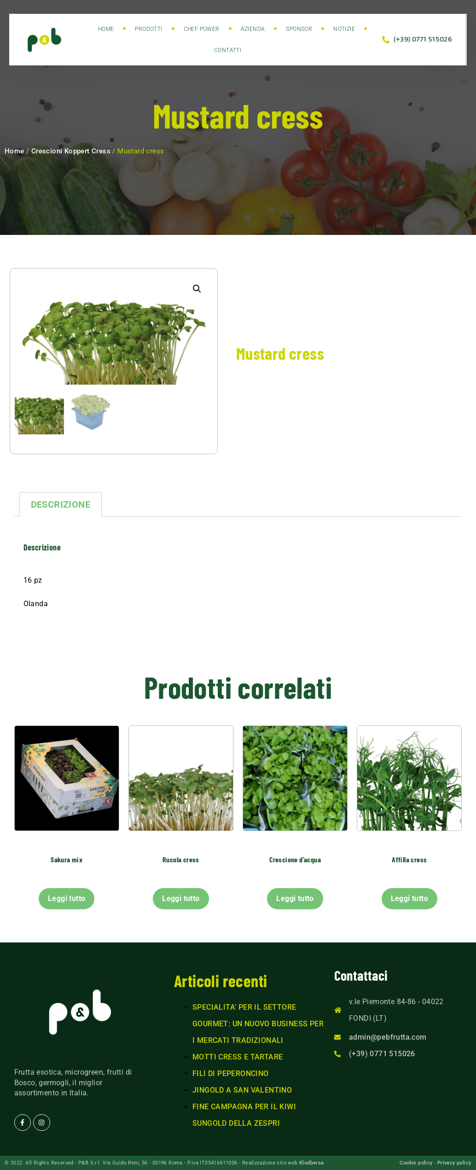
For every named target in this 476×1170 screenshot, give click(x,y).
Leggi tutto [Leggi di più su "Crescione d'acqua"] (294, 898)
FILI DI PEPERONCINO (230, 1074)
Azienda (253, 29)
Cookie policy (416, 1163)
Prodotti (148, 29)
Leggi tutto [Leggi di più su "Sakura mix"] (66, 898)
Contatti (227, 50)
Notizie (344, 29)
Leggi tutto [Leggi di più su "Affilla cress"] (409, 898)
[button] (197, 289)
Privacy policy (454, 1163)
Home (106, 29)
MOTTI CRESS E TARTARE (237, 1057)
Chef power (202, 29)
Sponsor (299, 29)
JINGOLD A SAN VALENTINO (242, 1090)
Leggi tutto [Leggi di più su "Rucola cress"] (180, 898)
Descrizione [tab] (60, 504)
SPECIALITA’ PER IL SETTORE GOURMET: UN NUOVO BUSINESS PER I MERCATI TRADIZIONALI (258, 1024)
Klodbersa (311, 1163)
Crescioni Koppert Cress (70, 151)
